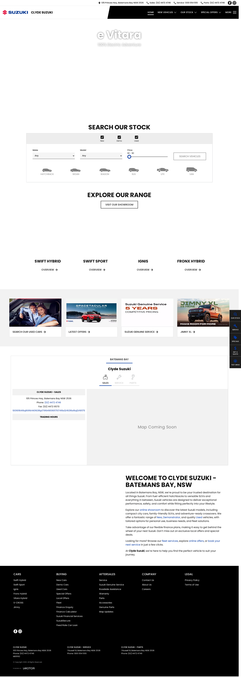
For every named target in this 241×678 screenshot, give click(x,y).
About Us (146, 584)
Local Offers (62, 598)
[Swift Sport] (95, 248)
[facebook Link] (230, 3)
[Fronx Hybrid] (191, 248)
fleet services (170, 541)
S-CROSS (18, 602)
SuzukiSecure (63, 620)
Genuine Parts (106, 607)
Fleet (58, 602)
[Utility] (162, 171)
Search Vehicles (189, 156)
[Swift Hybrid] (48, 248)
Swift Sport (19, 584)
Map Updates (106, 611)
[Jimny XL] (203, 318)
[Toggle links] (24, 668)
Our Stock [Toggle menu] (189, 12)
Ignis (16, 589)
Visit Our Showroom (119, 204)
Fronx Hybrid (20, 593)
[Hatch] (47, 171)
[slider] (129, 157)
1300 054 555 (80, 653)
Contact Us (148, 580)
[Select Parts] (132, 380)
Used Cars (61, 589)
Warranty (104, 593)
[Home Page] (15, 12)
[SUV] (133, 171)
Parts (101, 598)
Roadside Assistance (110, 589)
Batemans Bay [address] (119, 359)
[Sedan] (75, 171)
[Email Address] (49, 410)
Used (199, 517)
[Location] (105, 380)
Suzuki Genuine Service (111, 584)
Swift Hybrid (20, 580)
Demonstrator (171, 517)
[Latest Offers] (91, 318)
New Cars (61, 580)
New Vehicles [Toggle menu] (167, 12)
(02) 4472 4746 (53, 402)
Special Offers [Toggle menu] (211, 12)
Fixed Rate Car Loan (67, 625)
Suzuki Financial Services (69, 616)
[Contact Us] (121, 3)
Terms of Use (192, 584)
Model (101, 154)
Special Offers (63, 593)
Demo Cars (62, 584)
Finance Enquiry (64, 607)
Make (54, 154)
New (159, 517)
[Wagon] (104, 171)
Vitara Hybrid (20, 598)
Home (151, 12)
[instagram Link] (234, 3)
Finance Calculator (66, 611)
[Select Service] (119, 380)
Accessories (105, 602)
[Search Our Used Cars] (35, 318)
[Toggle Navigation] (230, 12)
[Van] (191, 171)
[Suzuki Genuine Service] (147, 318)
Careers (146, 589)
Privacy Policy (192, 580)
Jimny (17, 607)
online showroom (150, 510)
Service (103, 580)
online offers (196, 541)
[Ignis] (143, 248)
